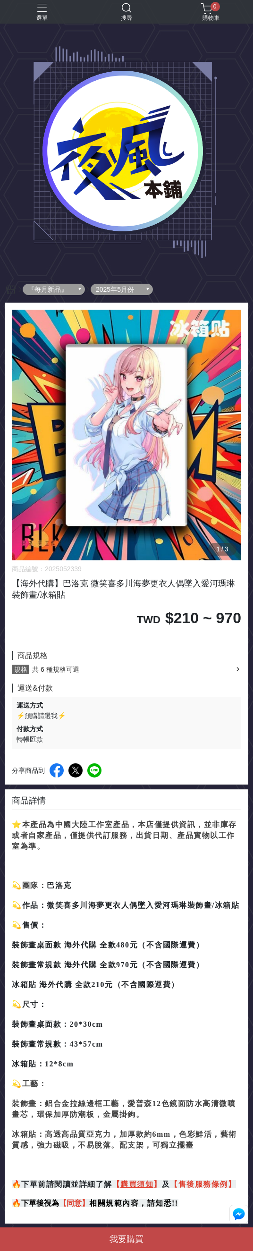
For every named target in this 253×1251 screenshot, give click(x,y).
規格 (20, 669)
